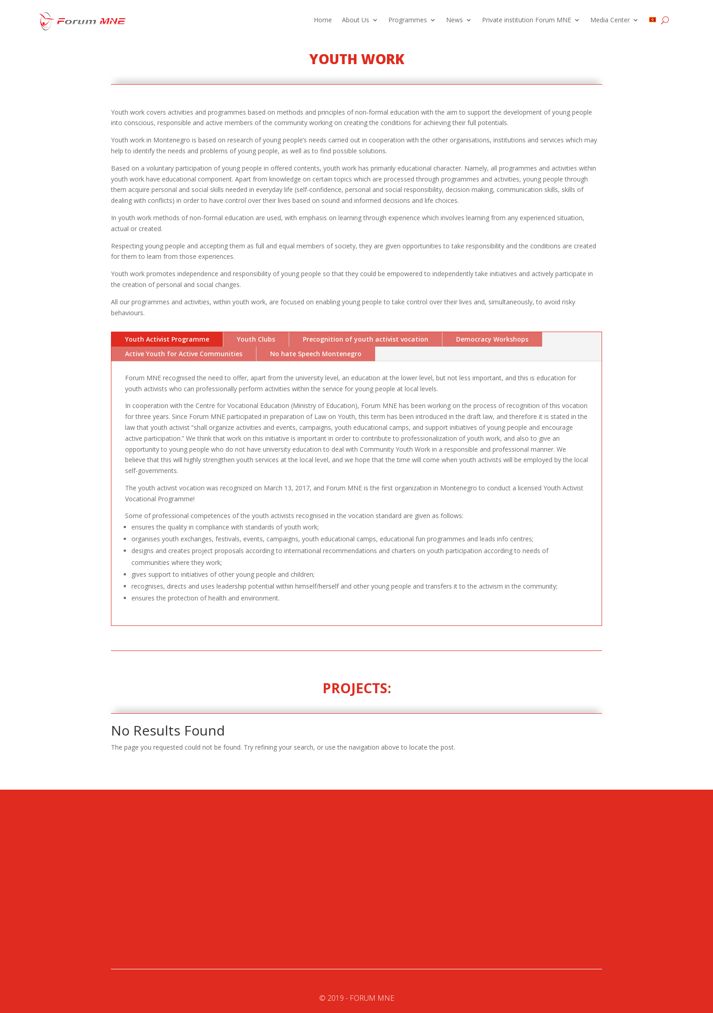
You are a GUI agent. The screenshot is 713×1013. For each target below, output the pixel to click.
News (454, 20)
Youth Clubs (256, 339)
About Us (355, 20)
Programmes (407, 20)
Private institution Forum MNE (526, 20)
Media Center (610, 20)
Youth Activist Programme (167, 339)
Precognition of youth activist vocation (365, 339)
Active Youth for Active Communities (183, 353)
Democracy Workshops (492, 339)
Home (323, 20)
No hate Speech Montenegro (316, 353)
